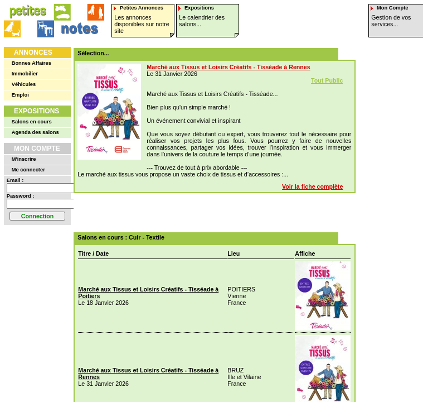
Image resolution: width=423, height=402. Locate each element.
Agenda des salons (35, 132)
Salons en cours (32, 122)
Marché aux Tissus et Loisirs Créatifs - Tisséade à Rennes (228, 67)
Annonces (33, 52)
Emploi (20, 95)
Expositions (36, 111)
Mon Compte (37, 148)
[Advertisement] (210, 212)
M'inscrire (24, 159)
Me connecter (28, 170)
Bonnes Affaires (31, 63)
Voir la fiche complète (312, 186)
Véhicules (24, 84)
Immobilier (25, 73)
